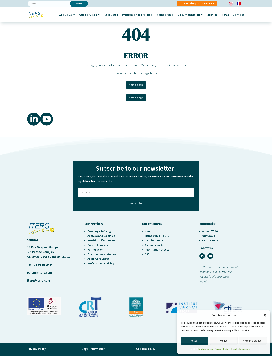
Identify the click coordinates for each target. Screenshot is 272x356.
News (225, 15)
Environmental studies (101, 254)
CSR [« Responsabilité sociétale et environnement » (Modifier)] (147, 254)
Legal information (240, 349)
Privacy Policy (222, 349)
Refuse (223, 341)
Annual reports (154, 245)
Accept (194, 341)
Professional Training (137, 15)
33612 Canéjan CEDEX (55, 257)
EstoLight (111, 15)
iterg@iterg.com (38, 280)
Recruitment (210, 240)
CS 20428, (34, 257)
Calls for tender (154, 240)
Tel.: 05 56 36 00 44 (39, 265)
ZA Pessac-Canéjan (40, 252)
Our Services (88, 15)
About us (65, 15)
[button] (265, 315)
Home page (136, 85)
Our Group (208, 236)
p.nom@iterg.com (39, 272)
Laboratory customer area (198, 3)
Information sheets (157, 250)
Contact (238, 15)
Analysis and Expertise (101, 236)
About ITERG (210, 231)
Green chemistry (97, 245)
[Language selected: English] (236, 3)
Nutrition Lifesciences (101, 240)
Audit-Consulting (98, 259)
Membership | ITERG (157, 236)
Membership (165, 15)
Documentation (188, 15)
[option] (239, 3)
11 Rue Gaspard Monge (42, 247)
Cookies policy (205, 349)
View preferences (253, 341)
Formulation (95, 250)
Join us (212, 15)
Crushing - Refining (99, 231)
